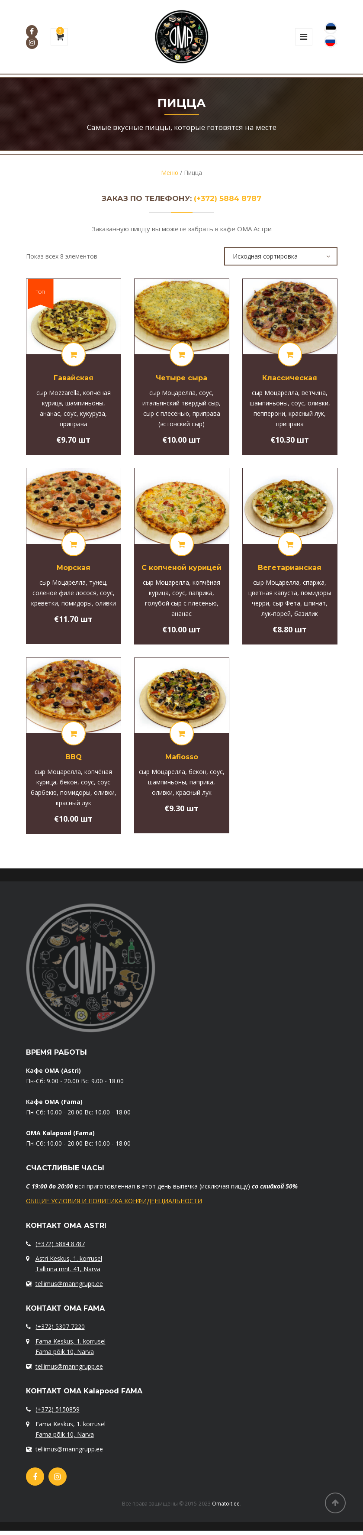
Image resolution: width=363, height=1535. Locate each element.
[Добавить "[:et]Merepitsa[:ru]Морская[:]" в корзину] (73, 544)
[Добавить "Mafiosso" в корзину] (182, 733)
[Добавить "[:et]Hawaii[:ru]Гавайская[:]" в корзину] (73, 354)
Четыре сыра (181, 378)
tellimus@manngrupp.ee (69, 1283)
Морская (73, 567)
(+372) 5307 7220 (60, 1326)
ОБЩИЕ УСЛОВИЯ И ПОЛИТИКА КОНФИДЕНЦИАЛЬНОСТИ (114, 1201)
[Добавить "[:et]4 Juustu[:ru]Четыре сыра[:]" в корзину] (182, 354)
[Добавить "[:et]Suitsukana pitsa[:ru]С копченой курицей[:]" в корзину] (182, 544)
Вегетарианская (289, 567)
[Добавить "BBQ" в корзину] (73, 733)
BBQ (73, 757)
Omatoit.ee (226, 1503)
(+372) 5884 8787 (227, 198)
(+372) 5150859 (57, 1409)
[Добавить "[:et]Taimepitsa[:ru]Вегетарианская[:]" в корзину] (290, 544)
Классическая (289, 378)
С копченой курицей (181, 567)
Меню (169, 172)
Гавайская (73, 378)
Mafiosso (181, 757)
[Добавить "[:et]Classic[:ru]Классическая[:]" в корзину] (290, 354)
